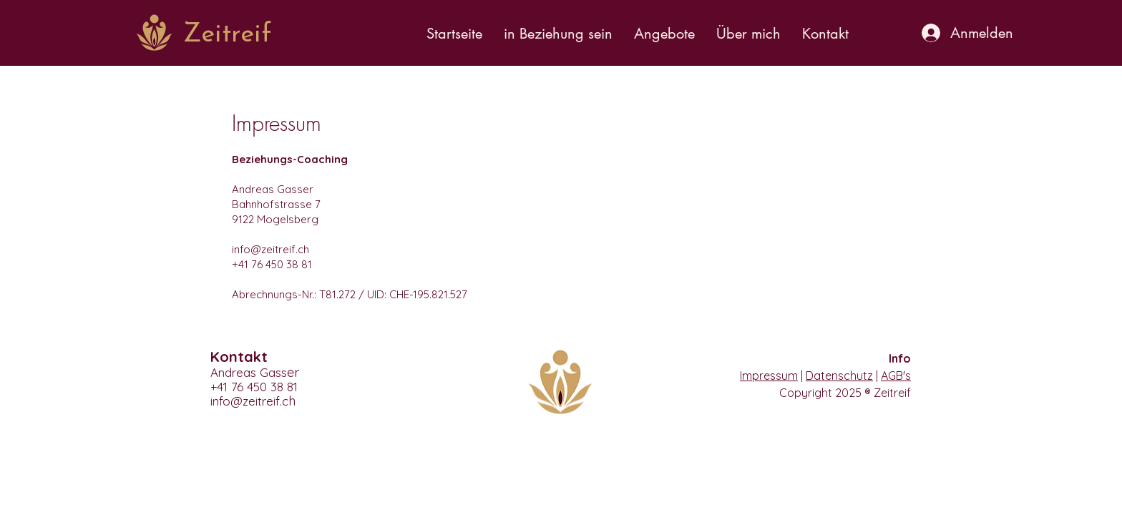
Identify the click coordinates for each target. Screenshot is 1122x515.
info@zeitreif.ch (270, 249)
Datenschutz (839, 375)
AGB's (896, 375)
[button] (558, 33)
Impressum (769, 375)
